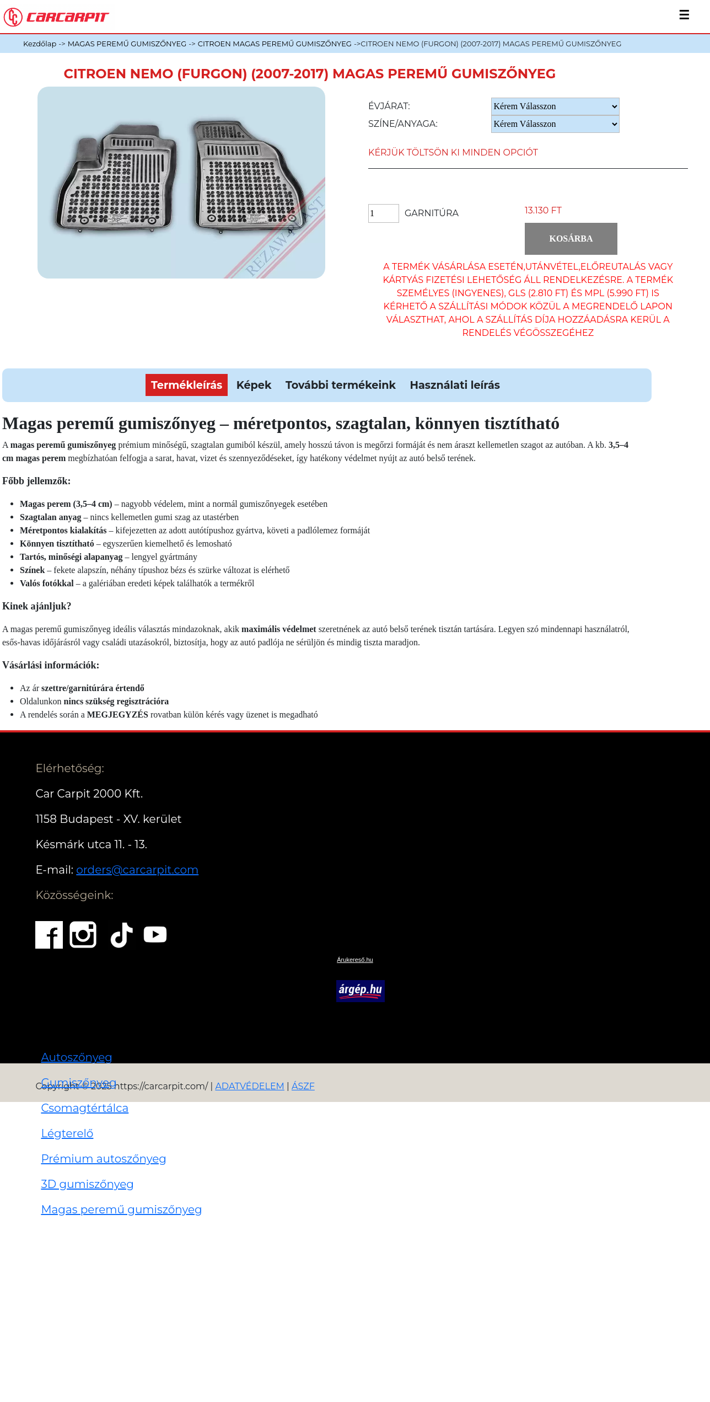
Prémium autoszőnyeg (103, 1158)
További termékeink (341, 385)
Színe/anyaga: (403, 124)
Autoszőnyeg (76, 1057)
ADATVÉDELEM (249, 1086)
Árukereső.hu (355, 959)
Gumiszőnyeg (78, 1082)
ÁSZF (303, 1086)
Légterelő (67, 1133)
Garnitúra (432, 213)
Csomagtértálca (84, 1108)
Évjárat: (389, 106)
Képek (254, 385)
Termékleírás (186, 385)
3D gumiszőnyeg (87, 1184)
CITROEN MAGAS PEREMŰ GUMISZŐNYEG (275, 43)
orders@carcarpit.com (137, 869)
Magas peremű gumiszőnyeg (121, 1209)
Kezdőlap (39, 43)
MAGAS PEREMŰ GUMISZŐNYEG (127, 43)
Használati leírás (454, 385)
